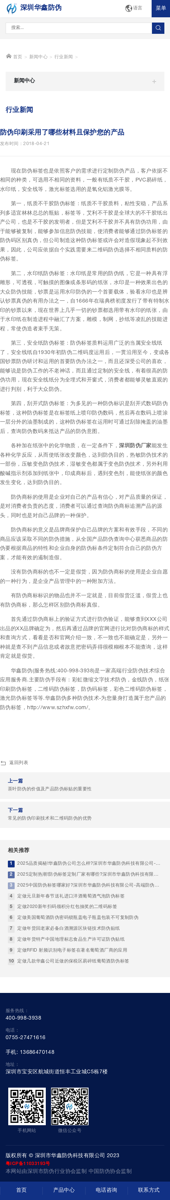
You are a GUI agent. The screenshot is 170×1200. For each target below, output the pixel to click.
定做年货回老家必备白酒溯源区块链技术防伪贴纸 (68, 965)
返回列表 (14, 800)
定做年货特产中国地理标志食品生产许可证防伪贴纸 (71, 976)
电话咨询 (106, 1190)
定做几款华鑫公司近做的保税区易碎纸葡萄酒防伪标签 (73, 998)
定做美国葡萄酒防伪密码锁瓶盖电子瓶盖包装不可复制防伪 (77, 954)
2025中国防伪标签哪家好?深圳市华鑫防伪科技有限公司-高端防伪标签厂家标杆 (89, 922)
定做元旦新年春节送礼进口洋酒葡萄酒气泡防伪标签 (71, 933)
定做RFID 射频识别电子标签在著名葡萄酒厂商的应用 (72, 987)
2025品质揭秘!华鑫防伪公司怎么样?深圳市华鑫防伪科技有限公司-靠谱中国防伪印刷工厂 (89, 900)
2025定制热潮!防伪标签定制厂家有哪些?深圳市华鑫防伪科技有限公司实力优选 (89, 911)
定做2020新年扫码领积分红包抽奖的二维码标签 (67, 943)
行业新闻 (63, 93)
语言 (133, 9)
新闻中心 (38, 93)
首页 (14, 92)
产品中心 (64, 1190)
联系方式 (149, 1190)
